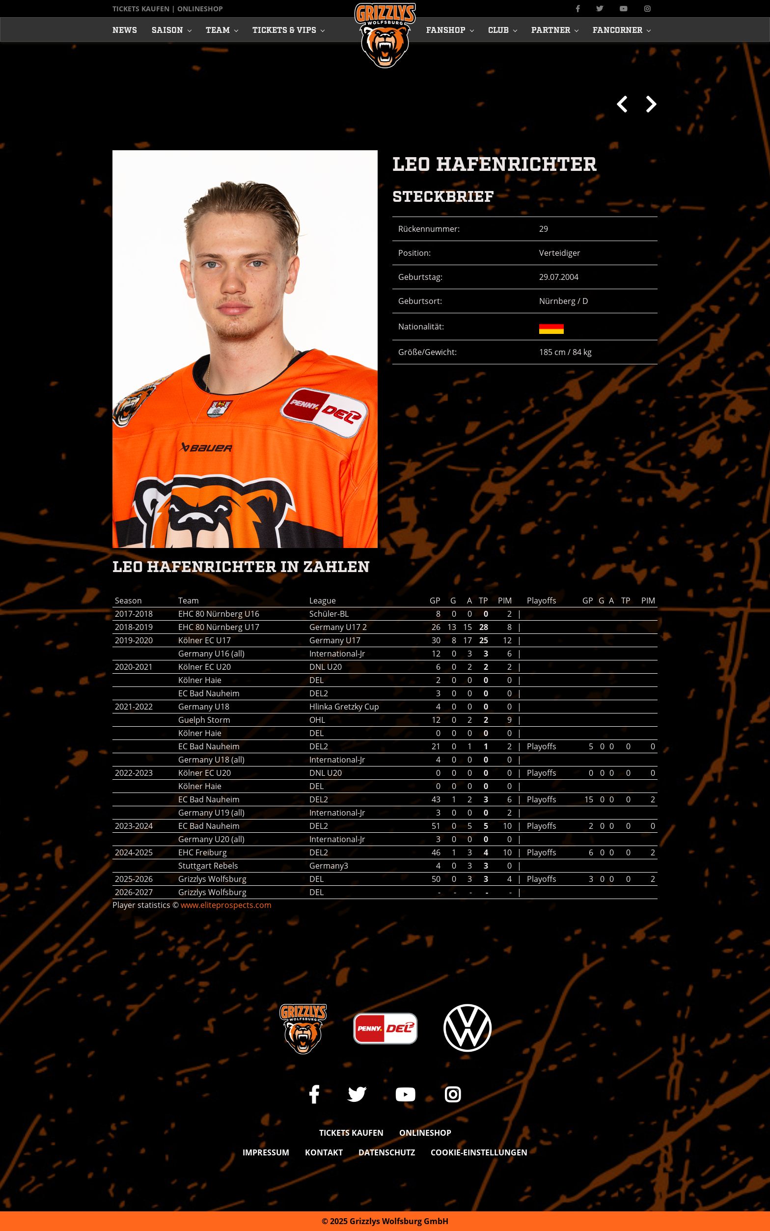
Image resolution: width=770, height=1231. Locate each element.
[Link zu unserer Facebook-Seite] (578, 8)
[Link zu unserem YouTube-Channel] (623, 8)
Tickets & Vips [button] (284, 29)
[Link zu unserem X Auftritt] (599, 8)
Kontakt (324, 1152)
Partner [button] (550, 29)
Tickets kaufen (140, 8)
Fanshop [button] (446, 29)
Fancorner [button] (617, 29)
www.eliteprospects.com (226, 905)
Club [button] (498, 29)
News (124, 29)
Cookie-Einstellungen (479, 1152)
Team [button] (218, 29)
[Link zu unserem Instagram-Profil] (647, 8)
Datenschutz (386, 1152)
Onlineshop (200, 8)
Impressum (266, 1152)
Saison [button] (167, 29)
